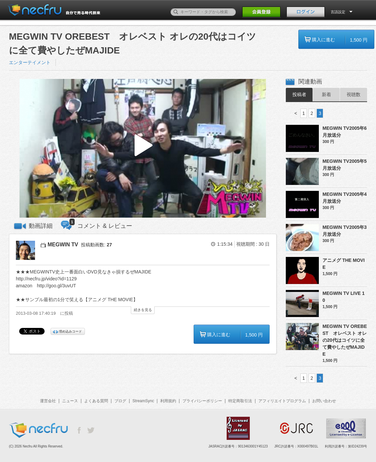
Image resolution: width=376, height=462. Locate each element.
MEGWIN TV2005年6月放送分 (344, 131)
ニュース (70, 401)
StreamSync (143, 401)
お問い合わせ (324, 401)
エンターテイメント (30, 62)
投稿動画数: (96, 244)
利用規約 (168, 401)
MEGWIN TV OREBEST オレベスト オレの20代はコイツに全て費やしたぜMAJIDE (344, 340)
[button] (142, 148)
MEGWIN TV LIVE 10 (343, 297)
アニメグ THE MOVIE (343, 264)
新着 (326, 94)
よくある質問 (96, 401)
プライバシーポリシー (202, 401)
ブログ (120, 401)
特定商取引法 (240, 401)
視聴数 (353, 94)
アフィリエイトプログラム (282, 401)
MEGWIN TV (63, 244)
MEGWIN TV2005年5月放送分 (344, 165)
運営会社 (48, 401)
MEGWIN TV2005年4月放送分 (344, 198)
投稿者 (299, 94)
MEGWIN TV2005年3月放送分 (344, 231)
